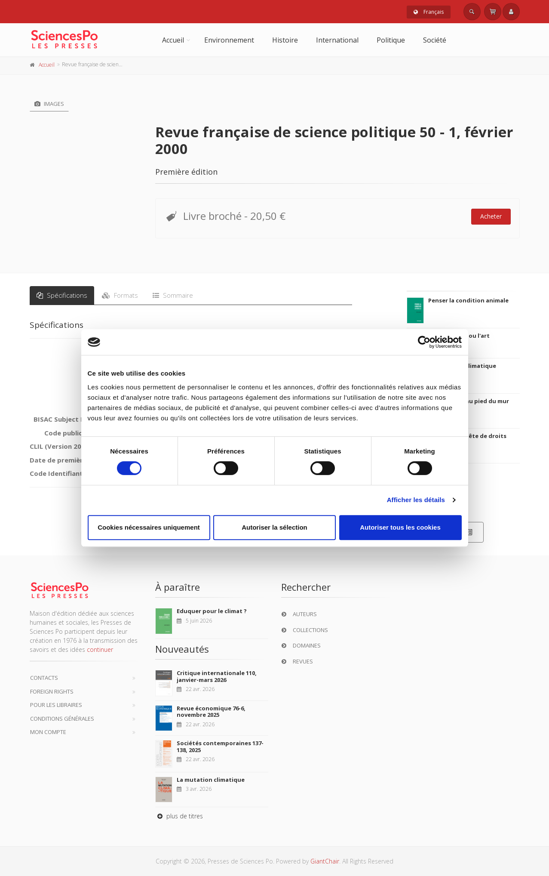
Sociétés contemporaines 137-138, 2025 (220, 746)
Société (434, 40)
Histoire (285, 40)
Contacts (44, 678)
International (337, 40)
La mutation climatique (211, 779)
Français (429, 11)
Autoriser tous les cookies (400, 527)
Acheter (491, 216)
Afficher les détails (416, 499)
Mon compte (48, 732)
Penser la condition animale (468, 300)
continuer (100, 649)
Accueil (173, 40)
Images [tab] (49, 104)
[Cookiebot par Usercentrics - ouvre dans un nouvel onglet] (424, 342)
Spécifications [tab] (62, 295)
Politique (391, 40)
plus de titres (179, 816)
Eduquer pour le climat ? (212, 611)
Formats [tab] (120, 295)
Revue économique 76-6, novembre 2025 (211, 711)
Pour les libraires (56, 705)
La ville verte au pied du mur (468, 401)
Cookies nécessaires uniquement (149, 527)
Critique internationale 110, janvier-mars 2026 (217, 676)
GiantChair (324, 861)
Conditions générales (62, 718)
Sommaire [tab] (173, 295)
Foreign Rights (52, 691)
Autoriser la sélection (274, 527)
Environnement (229, 40)
